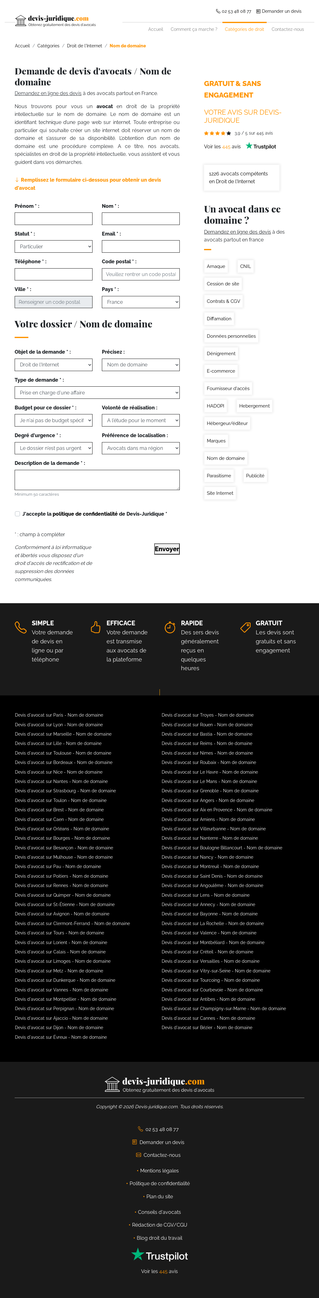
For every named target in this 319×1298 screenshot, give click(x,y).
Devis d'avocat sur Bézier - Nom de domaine (207, 1027)
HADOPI (215, 406)
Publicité (255, 476)
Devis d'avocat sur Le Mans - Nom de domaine (209, 781)
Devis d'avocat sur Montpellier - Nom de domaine (65, 999)
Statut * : (25, 234)
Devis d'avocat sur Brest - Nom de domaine (59, 809)
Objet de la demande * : (43, 352)
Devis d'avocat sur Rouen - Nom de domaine (207, 724)
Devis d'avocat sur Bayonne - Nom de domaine (210, 913)
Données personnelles (231, 336)
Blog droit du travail (159, 1238)
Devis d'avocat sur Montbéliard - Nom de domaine (213, 942)
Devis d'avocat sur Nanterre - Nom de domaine (210, 838)
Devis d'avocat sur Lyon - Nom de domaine (59, 724)
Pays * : (110, 289)
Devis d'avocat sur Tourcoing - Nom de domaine (211, 980)
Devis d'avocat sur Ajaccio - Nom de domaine (61, 1018)
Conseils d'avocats (159, 1212)
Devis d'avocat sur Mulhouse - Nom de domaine (64, 857)
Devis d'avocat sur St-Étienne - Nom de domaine (65, 904)
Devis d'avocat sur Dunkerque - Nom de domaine (65, 980)
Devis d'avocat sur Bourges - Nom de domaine (62, 838)
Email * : (111, 234)
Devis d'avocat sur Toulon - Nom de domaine (61, 800)
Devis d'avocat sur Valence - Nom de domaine (209, 932)
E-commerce (221, 371)
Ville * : (23, 289)
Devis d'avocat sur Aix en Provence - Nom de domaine (217, 809)
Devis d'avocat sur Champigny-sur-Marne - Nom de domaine (224, 1008)
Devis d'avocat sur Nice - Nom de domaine (58, 772)
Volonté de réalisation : (129, 408)
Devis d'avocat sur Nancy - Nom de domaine (207, 857)
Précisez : (113, 352)
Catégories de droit (244, 29)
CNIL (245, 266)
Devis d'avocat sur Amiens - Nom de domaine (208, 819)
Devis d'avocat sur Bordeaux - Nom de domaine (63, 762)
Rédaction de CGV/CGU (159, 1225)
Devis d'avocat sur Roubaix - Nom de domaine (209, 762)
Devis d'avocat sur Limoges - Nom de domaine (63, 961)
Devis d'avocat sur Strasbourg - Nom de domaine (65, 790)
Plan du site (159, 1197)
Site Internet (220, 493)
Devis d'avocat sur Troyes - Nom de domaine (208, 715)
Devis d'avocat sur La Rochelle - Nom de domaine (213, 923)
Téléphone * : (30, 262)
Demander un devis (279, 11)
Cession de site (223, 284)
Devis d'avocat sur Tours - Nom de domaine (59, 932)
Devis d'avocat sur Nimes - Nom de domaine (207, 753)
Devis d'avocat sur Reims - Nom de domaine (207, 743)
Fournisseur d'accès (228, 388)
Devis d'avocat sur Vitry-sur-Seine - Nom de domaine (216, 970)
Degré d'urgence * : (38, 435)
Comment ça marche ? (194, 29)
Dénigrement (221, 353)
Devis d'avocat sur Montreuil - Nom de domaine (210, 866)
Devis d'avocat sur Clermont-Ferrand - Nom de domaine (72, 923)
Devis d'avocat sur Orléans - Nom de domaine (62, 828)
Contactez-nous (288, 29)
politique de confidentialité (85, 514)
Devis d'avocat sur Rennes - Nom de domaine (61, 885)
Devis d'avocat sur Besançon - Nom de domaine (64, 847)
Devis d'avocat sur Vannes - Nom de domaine (61, 989)
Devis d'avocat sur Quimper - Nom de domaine (63, 895)
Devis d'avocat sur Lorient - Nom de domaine (61, 942)
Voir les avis (240, 147)
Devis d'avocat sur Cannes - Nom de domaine (208, 1018)
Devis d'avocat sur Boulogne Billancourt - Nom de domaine (222, 847)
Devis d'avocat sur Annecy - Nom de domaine (208, 904)
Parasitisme (219, 476)
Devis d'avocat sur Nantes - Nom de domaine (61, 781)
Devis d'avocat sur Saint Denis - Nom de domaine (212, 876)
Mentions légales (159, 1171)
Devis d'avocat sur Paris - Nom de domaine (59, 715)
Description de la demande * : (50, 463)
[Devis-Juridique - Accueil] (68, 21)
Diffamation (219, 319)
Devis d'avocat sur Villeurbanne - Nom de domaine (214, 828)
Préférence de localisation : (135, 435)
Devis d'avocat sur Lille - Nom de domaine (58, 743)
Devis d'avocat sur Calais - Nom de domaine (60, 951)
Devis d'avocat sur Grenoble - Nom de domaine (210, 790)
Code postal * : (119, 262)
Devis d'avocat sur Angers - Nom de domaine (208, 800)
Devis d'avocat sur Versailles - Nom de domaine (210, 961)
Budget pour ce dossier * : (45, 408)
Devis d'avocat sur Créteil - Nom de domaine (207, 951)
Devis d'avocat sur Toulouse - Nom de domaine (63, 753)
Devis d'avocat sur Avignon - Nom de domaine (62, 913)
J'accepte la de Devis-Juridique (94, 514)
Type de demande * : (39, 380)
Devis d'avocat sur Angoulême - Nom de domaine (212, 885)
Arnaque (216, 266)
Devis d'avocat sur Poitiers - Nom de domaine (61, 876)
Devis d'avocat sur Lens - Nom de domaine (206, 895)
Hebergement (254, 406)
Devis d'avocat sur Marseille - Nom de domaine (63, 734)
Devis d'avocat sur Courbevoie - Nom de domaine (212, 989)
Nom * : (110, 206)
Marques (216, 441)
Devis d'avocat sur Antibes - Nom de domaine (208, 999)
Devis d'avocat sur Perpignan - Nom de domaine (64, 1008)
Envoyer (167, 549)
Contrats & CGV (223, 301)
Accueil (155, 29)
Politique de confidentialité (160, 1183)
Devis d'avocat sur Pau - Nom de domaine (58, 866)
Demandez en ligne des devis (48, 93)
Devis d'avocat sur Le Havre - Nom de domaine (210, 772)
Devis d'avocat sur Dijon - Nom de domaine (59, 1027)
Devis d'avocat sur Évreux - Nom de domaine (61, 1037)
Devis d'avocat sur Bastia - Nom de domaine (207, 734)
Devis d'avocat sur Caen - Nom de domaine (59, 819)
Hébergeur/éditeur (227, 423)
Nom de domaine (226, 458)
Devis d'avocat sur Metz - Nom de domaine (59, 970)
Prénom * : (27, 206)
